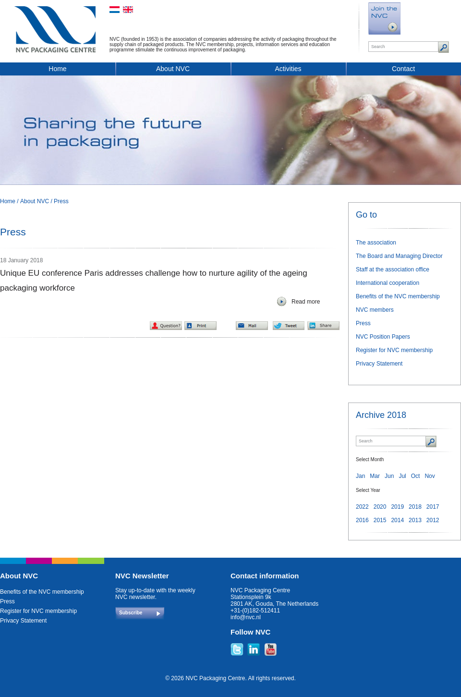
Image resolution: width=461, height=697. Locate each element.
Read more (305, 301)
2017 (432, 506)
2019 (397, 506)
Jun (389, 476)
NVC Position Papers (383, 336)
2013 (415, 520)
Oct (415, 476)
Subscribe (130, 612)
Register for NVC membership (394, 350)
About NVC (173, 69)
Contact (403, 69)
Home (57, 69)
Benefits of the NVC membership (398, 296)
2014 (397, 520)
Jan (360, 476)
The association (376, 242)
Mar (375, 476)
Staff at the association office (392, 269)
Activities (288, 69)
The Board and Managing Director (399, 256)
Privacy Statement (379, 363)
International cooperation (387, 283)
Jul (402, 476)
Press (61, 201)
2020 (380, 506)
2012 (432, 520)
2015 (380, 520)
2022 (362, 506)
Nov (430, 476)
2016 (362, 520)
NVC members (375, 309)
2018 (415, 506)
